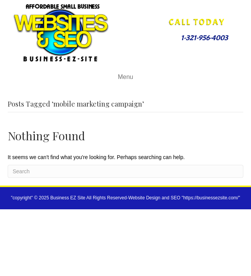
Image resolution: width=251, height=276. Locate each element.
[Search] (125, 171)
